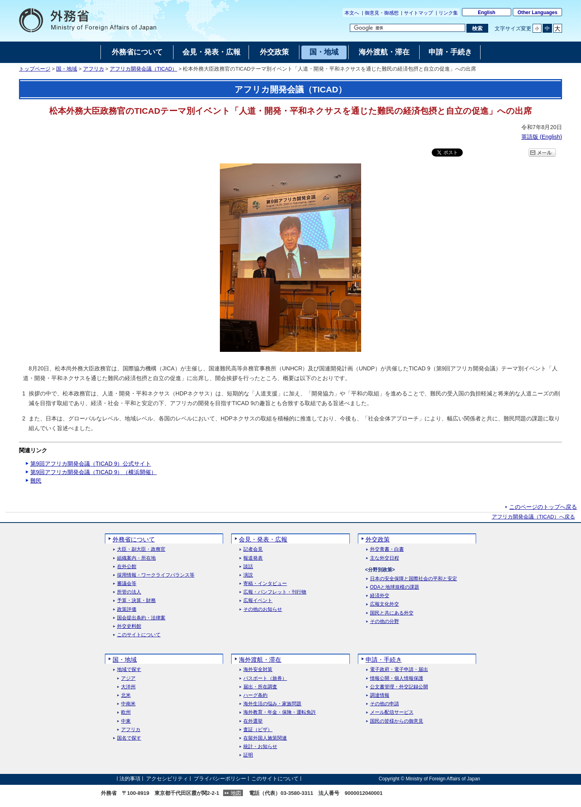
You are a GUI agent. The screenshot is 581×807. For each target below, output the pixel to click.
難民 (36, 480)
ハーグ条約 (255, 695)
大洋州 (128, 687)
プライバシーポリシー (220, 779)
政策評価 (126, 609)
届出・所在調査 (260, 687)
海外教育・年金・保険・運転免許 (279, 712)
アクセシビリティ (167, 779)
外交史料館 (129, 626)
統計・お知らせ (260, 746)
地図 (236, 793)
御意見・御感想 (382, 13)
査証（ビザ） (257, 729)
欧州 (126, 712)
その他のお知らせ (262, 609)
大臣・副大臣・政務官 (141, 549)
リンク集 (448, 13)
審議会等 (126, 583)
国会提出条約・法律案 (141, 618)
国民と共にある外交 (392, 613)
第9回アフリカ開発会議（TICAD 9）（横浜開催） (93, 472)
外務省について (134, 539)
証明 (248, 755)
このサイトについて (139, 635)
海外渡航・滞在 (260, 659)
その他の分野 (384, 621)
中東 (126, 721)
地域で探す (129, 669)
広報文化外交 (384, 604)
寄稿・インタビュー (265, 583)
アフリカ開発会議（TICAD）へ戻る (533, 517)
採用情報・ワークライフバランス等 (155, 575)
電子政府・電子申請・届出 (399, 669)
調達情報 (379, 695)
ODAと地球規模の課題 (394, 587)
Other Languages (538, 12)
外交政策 (378, 539)
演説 (248, 575)
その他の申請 (384, 704)
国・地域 (66, 69)
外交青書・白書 (387, 549)
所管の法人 (129, 592)
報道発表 (253, 558)
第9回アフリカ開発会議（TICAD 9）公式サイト (90, 463)
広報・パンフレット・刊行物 (274, 592)
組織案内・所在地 (136, 558)
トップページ (34, 69)
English (486, 12)
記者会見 (253, 549)
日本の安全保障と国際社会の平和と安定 (413, 578)
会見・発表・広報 (263, 539)
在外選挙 (253, 721)
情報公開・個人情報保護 (396, 678)
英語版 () (541, 137)
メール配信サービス (392, 712)
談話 (248, 566)
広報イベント (257, 600)
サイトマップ (418, 13)
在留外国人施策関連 (265, 738)
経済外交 (379, 595)
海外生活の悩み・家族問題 (272, 704)
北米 (126, 695)
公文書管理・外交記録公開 (399, 687)
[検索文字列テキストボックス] (407, 28)
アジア (128, 678)
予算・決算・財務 (136, 600)
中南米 (128, 704)
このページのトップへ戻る (543, 507)
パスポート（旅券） (265, 678)
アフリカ (93, 69)
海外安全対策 (257, 669)
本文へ (352, 13)
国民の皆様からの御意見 (396, 721)
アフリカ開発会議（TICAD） (144, 69)
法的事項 (129, 779)
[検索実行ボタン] (477, 28)
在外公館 (126, 566)
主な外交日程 (384, 558)
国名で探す (129, 738)
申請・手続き (384, 659)
